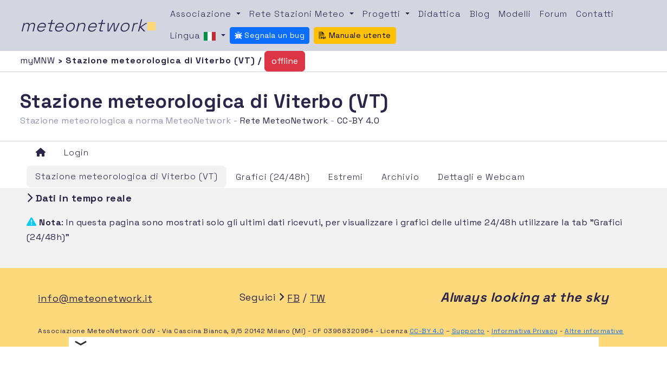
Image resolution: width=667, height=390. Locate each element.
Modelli (514, 14)
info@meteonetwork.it (95, 298)
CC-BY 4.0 (358, 120)
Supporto (468, 331)
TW (318, 298)
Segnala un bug (270, 35)
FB (293, 298)
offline (284, 61)
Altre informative (594, 331)
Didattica (439, 14)
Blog (480, 14)
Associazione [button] (202, 14)
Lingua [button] (194, 36)
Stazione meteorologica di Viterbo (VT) (126, 176)
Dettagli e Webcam (481, 177)
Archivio (400, 177)
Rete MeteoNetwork (284, 120)
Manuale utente (355, 35)
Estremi (345, 177)
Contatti (595, 14)
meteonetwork (88, 25)
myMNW (39, 60)
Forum (553, 14)
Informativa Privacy (524, 331)
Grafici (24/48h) (273, 177)
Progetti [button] (382, 14)
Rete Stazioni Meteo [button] (298, 14)
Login (76, 152)
